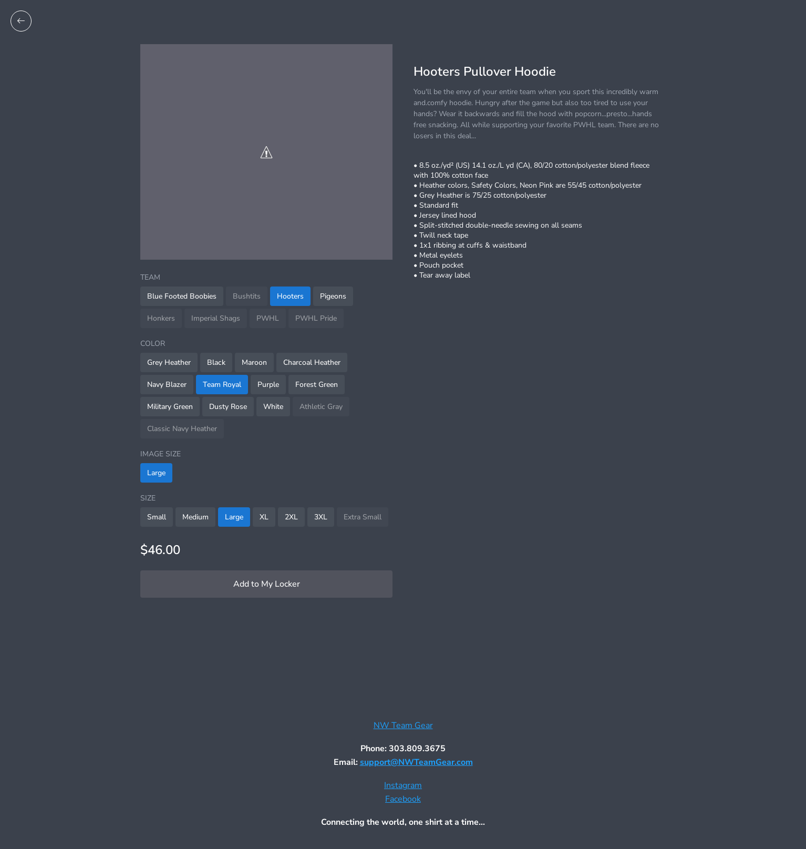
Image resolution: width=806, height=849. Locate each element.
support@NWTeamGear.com (416, 762)
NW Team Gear (403, 725)
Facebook (403, 799)
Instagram (403, 785)
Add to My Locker (266, 584)
